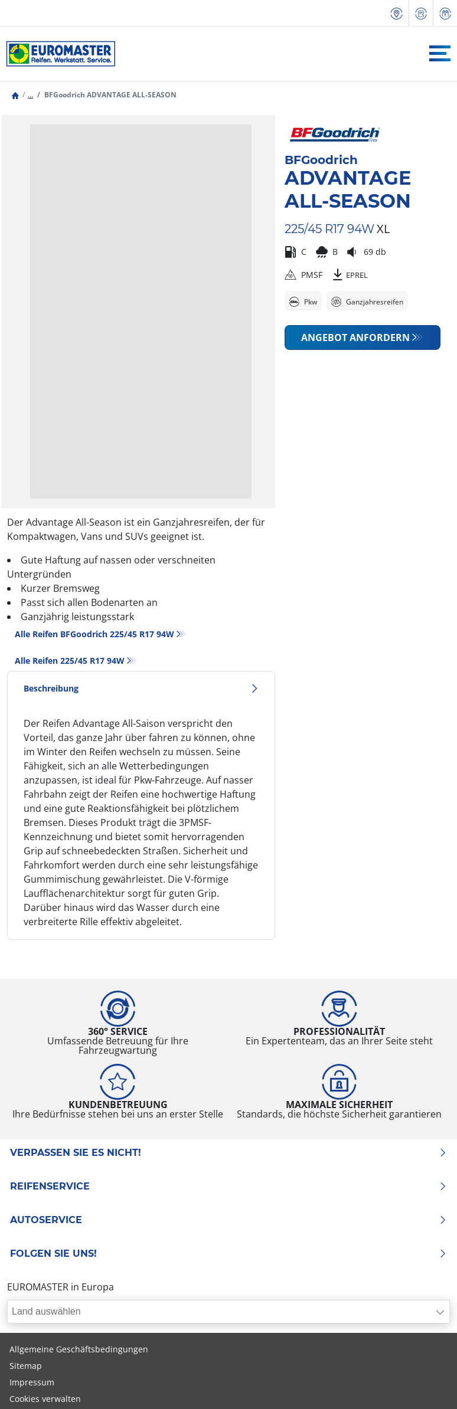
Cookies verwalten (45, 1398)
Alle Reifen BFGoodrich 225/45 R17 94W (94, 634)
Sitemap (25, 1365)
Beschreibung (141, 688)
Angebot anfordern (355, 337)
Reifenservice (228, 1186)
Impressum (31, 1382)
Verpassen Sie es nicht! (228, 1153)
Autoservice (228, 1220)
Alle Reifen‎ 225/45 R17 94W (70, 660)
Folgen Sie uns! (228, 1254)
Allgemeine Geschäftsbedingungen (78, 1349)
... (30, 95)
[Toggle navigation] (440, 53)
